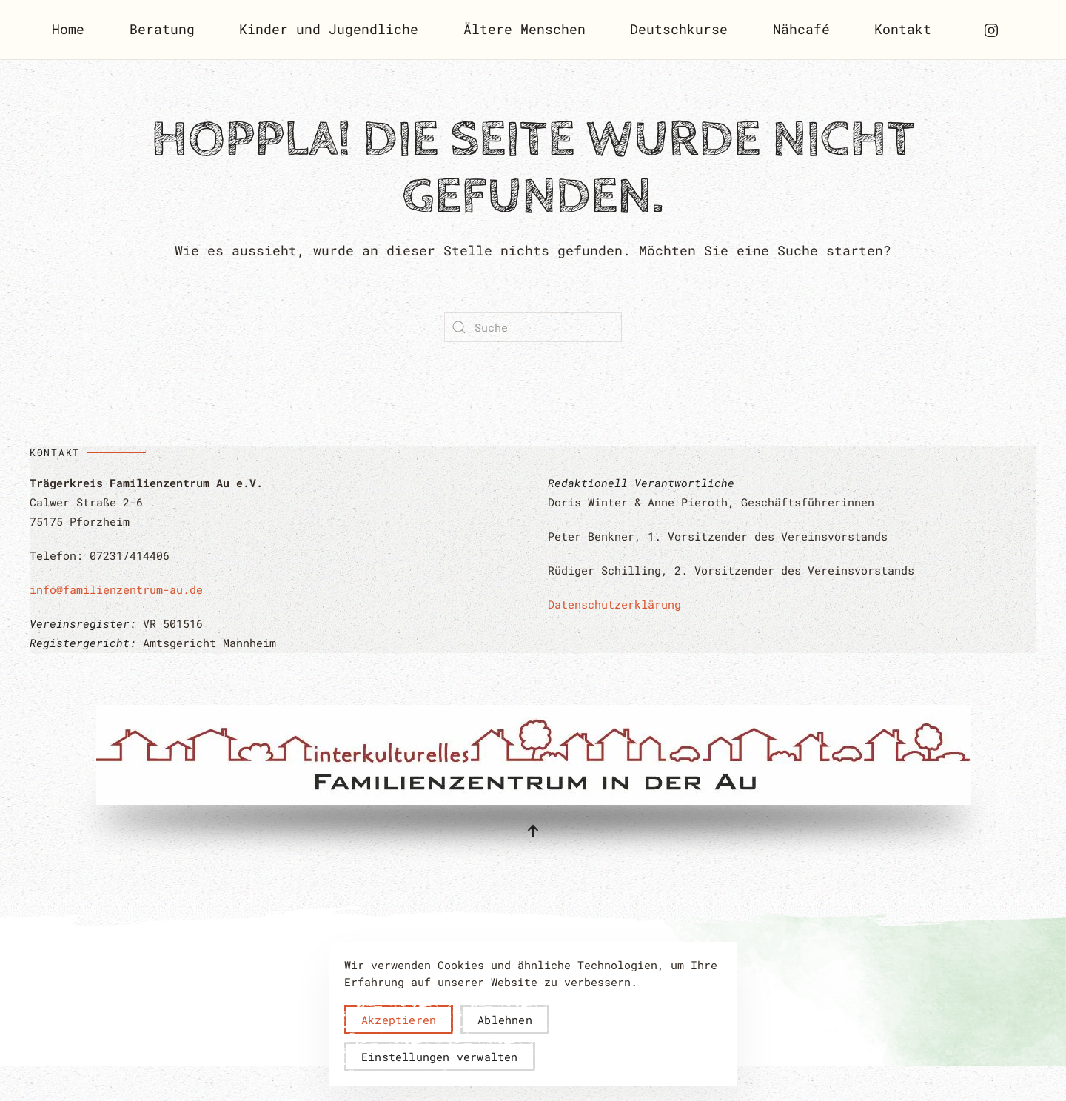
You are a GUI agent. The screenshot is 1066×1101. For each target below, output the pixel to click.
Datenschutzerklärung (614, 604)
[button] (533, 831)
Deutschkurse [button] (679, 29)
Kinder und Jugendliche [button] (328, 29)
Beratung (162, 29)
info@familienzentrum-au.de (116, 589)
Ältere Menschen (524, 29)
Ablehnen (504, 1019)
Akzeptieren (398, 1019)
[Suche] (533, 327)
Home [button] (68, 29)
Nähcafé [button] (801, 29)
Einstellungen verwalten (439, 1056)
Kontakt (902, 29)
